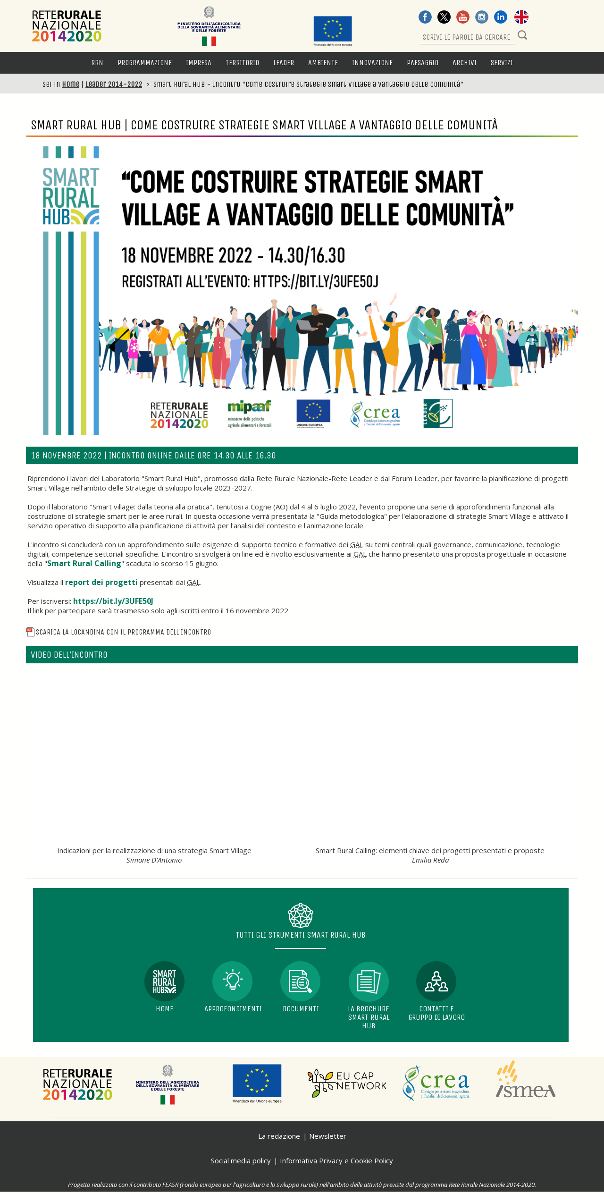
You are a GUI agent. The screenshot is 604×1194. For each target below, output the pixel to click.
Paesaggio (422, 62)
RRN (97, 62)
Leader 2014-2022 (113, 84)
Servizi (502, 62)
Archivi (465, 62)
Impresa (198, 62)
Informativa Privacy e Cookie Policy (336, 1160)
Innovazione (372, 62)
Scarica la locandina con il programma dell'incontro (118, 631)
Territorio (242, 62)
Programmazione (144, 62)
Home (70, 84)
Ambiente (323, 62)
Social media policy (241, 1160)
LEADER (283, 62)
